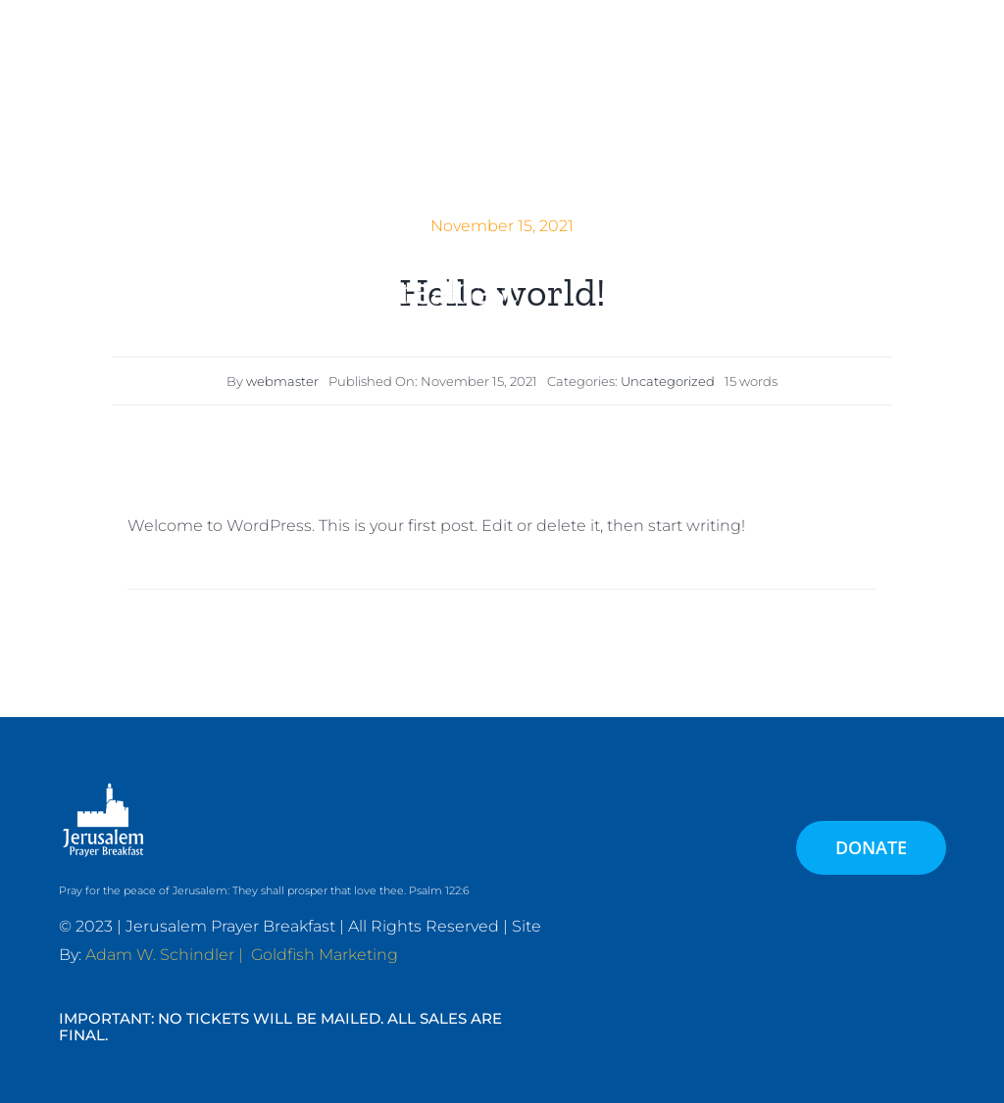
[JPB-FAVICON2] (382, 47)
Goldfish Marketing (324, 954)
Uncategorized (668, 381)
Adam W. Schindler (159, 954)
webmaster (282, 381)
